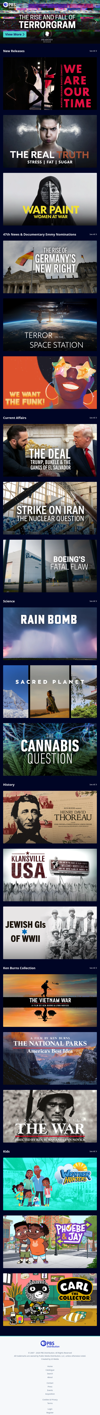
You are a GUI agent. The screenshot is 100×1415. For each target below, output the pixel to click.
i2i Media (55, 1359)
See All (93, 51)
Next (96, 21)
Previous (4, 21)
